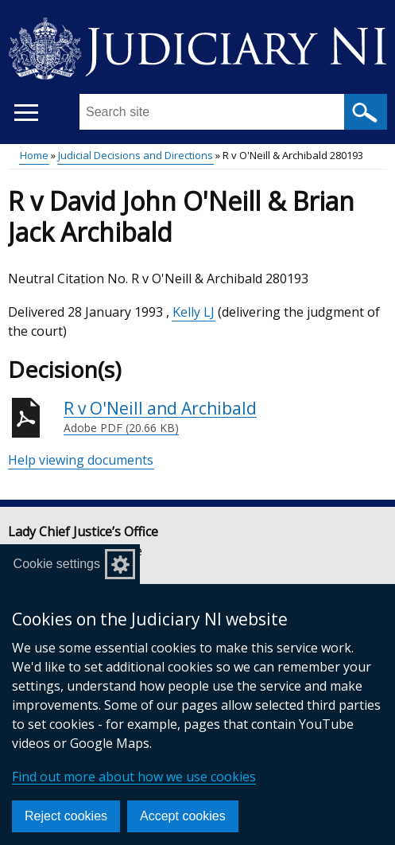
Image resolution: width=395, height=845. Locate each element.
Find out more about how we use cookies (134, 776)
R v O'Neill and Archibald (160, 417)
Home (34, 155)
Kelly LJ (193, 312)
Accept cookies (183, 816)
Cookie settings (57, 563)
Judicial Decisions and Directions (135, 155)
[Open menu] (26, 112)
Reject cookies (66, 816)
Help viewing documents (80, 460)
